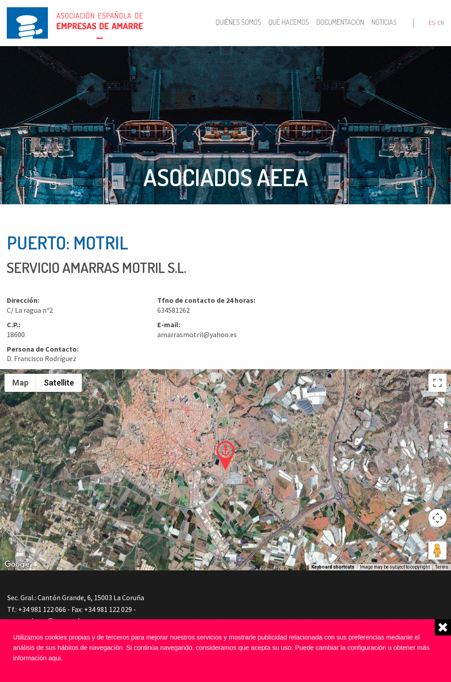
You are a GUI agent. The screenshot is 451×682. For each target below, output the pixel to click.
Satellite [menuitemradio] (59, 382)
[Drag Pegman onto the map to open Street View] (437, 550)
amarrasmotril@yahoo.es (197, 334)
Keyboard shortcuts (332, 566)
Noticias (384, 22)
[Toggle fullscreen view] (437, 383)
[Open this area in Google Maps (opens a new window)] (17, 564)
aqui (54, 658)
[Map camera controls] (437, 518)
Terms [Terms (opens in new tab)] (441, 566)
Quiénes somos (238, 22)
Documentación (340, 22)
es (432, 22)
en (440, 22)
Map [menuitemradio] (20, 382)
